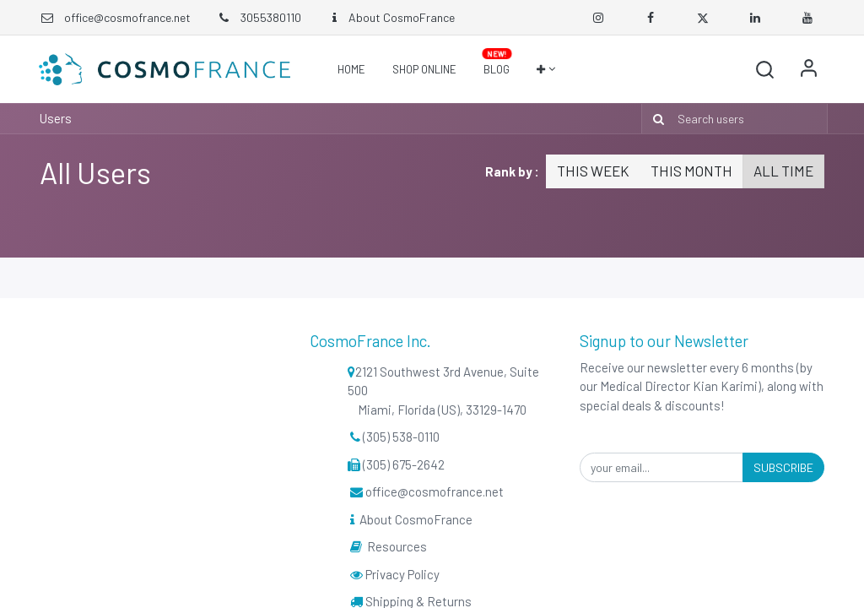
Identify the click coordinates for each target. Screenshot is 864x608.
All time (783, 170)
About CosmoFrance (391, 17)
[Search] (655, 118)
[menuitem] (351, 69)
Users (56, 118)
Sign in (807, 69)
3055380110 (258, 17)
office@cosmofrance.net (127, 17)
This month (691, 170)
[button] (545, 69)
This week (593, 170)
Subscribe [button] (783, 467)
